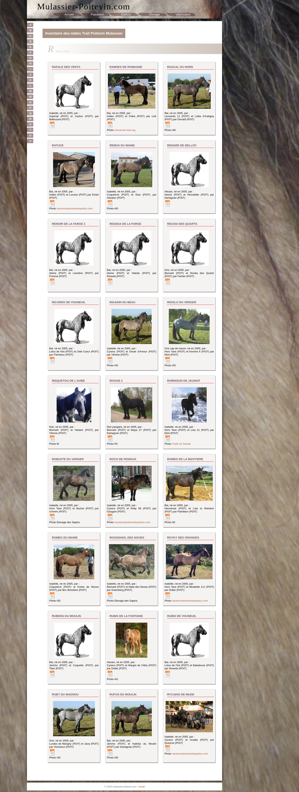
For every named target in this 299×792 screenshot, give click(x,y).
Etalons (126, 14)
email (142, 786)
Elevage (154, 14)
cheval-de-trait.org (124, 130)
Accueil (69, 14)
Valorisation (183, 14)
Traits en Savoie (181, 443)
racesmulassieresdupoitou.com (75, 208)
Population (97, 14)
